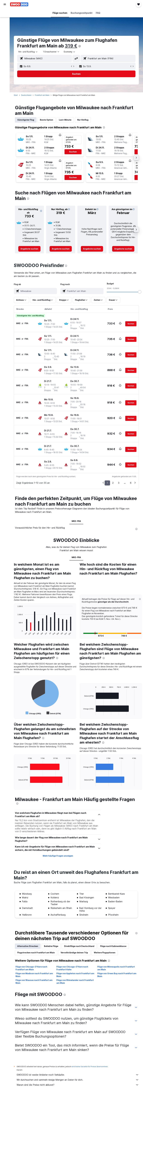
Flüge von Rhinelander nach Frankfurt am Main (75, 981)
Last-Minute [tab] (65, 120)
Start (16, 95)
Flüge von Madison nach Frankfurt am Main (34, 974)
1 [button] (107, 482)
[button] (5, 4)
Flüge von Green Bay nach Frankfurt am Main (116, 974)
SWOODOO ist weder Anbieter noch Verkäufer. (78, 1074)
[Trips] (4, 44)
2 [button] (113, 482)
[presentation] (79, 46)
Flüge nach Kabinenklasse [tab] (113, 946)
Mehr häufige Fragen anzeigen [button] (58, 856)
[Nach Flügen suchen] (4, 13)
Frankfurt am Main (42, 95)
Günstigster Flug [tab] (25, 120)
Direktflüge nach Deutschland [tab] (79, 946)
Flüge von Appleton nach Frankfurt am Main (75, 974)
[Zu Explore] (4, 36)
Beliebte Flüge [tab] (51, 946)
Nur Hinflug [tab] (82, 120)
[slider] (139, 292)
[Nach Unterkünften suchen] (4, 19)
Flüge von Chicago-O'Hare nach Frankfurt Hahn (72, 968)
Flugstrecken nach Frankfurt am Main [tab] (36, 952)
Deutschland (26, 95)
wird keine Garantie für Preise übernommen (90, 1066)
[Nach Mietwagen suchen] (4, 24)
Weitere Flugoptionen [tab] (104, 952)
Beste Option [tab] (46, 120)
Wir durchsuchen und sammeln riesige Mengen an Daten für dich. (78, 1079)
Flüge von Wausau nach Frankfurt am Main (34, 981)
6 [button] (130, 482)
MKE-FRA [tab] (76, 521)
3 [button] (118, 482)
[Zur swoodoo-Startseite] (19, 4)
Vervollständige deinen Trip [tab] (74, 952)
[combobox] (69, 51)
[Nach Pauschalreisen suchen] (4, 30)
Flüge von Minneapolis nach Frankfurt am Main (116, 968)
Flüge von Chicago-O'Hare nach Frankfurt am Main (31, 968)
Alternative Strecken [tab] (27, 946)
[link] (29, 249)
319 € (71, 46)
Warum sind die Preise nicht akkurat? (78, 1084)
